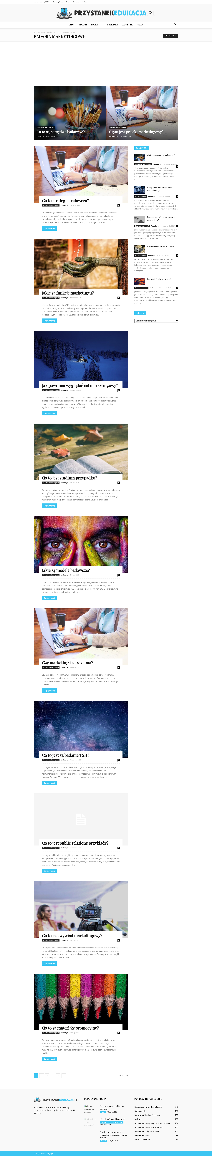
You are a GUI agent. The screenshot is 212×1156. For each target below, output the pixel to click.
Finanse (83, 24)
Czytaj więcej (49, 228)
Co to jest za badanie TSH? (65, 755)
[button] (175, 25)
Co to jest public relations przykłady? (75, 843)
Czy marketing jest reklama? (67, 662)
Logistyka (112, 24)
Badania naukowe (141, 288)
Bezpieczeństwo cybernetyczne (148, 1107)
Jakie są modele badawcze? (66, 570)
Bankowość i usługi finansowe (147, 1115)
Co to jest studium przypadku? (69, 478)
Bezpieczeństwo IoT (142, 226)
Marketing (127, 24)
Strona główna (58, 2)
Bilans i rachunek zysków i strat (112, 1122)
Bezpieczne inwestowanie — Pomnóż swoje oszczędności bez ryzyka (113, 1135)
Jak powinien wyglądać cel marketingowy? (80, 385)
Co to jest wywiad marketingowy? (72, 935)
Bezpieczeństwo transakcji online (149, 1127)
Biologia (138, 1119)
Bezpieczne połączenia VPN (146, 1131)
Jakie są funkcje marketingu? (68, 293)
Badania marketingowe (45, 127)
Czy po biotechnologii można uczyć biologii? (160, 189)
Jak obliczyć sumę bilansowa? (112, 1119)
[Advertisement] (106, 62)
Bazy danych (139, 1111)
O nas (68, 2)
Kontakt (84, 2)
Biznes (72, 24)
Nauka (94, 24)
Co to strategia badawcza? (65, 200)
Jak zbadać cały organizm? (159, 279)
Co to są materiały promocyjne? (70, 1028)
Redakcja (40, 136)
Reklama (76, 2)
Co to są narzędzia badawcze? (161, 155)
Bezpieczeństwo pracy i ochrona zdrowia (152, 1123)
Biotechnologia (140, 196)
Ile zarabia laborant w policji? (160, 246)
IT (103, 24)
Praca (140, 24)
